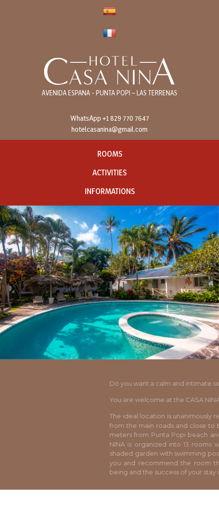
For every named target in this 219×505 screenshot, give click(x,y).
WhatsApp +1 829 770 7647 (109, 118)
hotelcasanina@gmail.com (109, 129)
